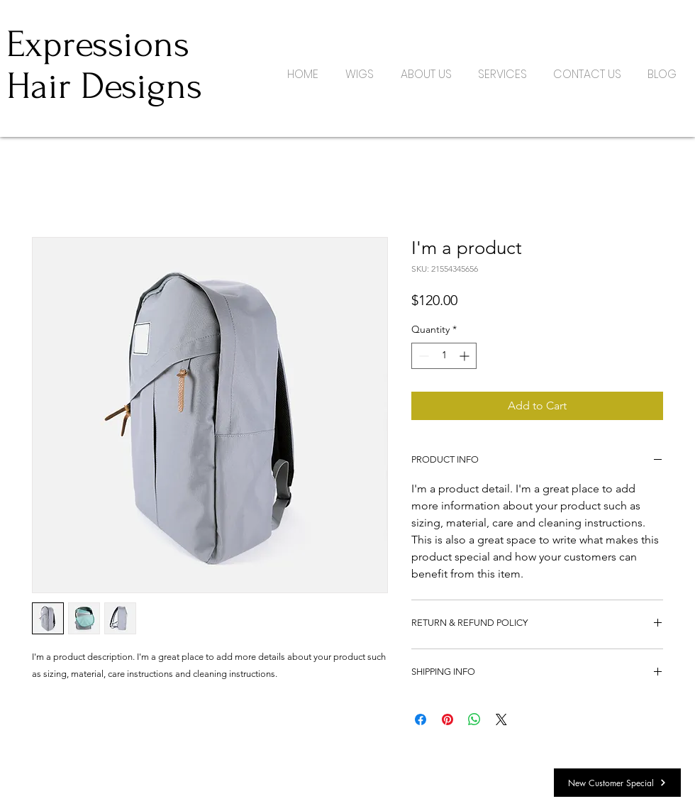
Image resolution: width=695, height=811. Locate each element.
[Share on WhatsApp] (474, 719)
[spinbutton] (444, 355)
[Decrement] (422, 355)
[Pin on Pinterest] (447, 719)
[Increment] (465, 355)
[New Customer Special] (617, 782)
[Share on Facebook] (420, 719)
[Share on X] (501, 719)
